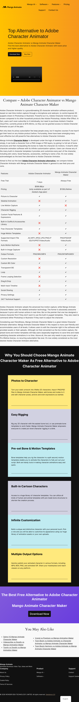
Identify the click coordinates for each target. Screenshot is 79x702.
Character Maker (21, 140)
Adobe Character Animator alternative (39, 161)
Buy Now (27, 54)
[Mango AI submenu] (36, 4)
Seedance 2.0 (50, 694)
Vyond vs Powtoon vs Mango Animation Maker (54, 638)
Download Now (15, 54)
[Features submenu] (60, 4)
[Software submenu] (48, 4)
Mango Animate (6, 664)
